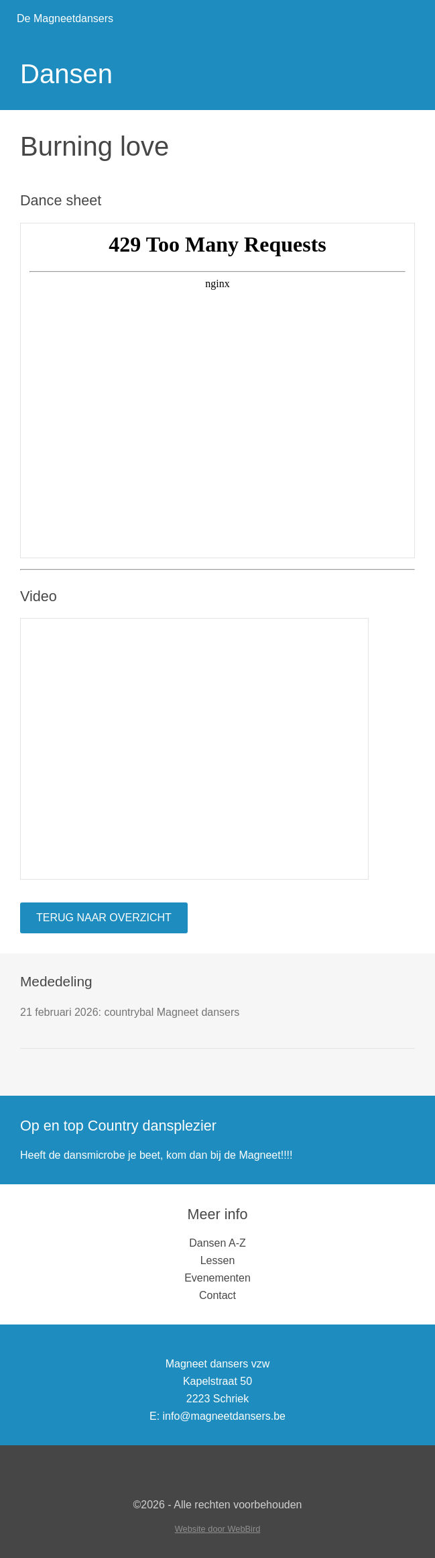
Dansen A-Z (217, 1243)
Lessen (217, 1260)
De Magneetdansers (65, 18)
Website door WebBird (218, 1529)
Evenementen (217, 1278)
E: (154, 1416)
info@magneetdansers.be (224, 1416)
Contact (217, 1295)
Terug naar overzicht (104, 917)
